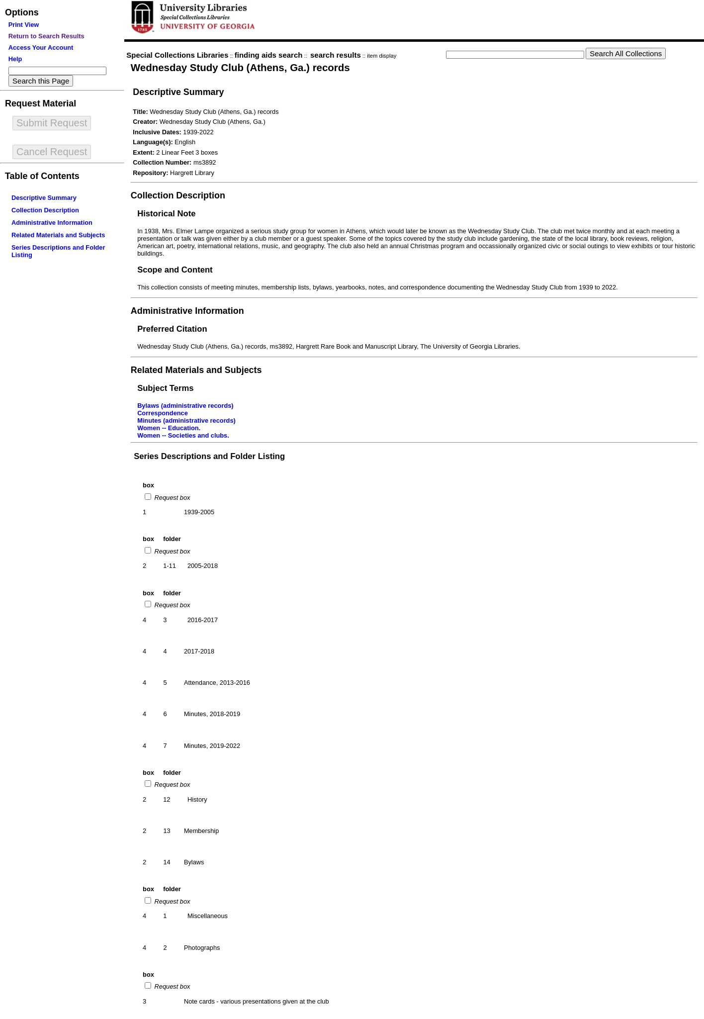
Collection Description (45, 210)
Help (15, 59)
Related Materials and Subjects (58, 235)
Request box (171, 497)
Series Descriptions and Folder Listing (209, 456)
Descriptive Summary (44, 197)
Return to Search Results (46, 36)
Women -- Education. (168, 428)
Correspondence (162, 413)
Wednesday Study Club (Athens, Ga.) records (240, 67)
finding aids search (269, 55)
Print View (23, 24)
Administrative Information (51, 222)
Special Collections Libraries (177, 55)
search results (335, 55)
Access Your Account (41, 47)
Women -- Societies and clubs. (183, 435)
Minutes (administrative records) (186, 420)
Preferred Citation (172, 329)
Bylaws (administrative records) (185, 405)
